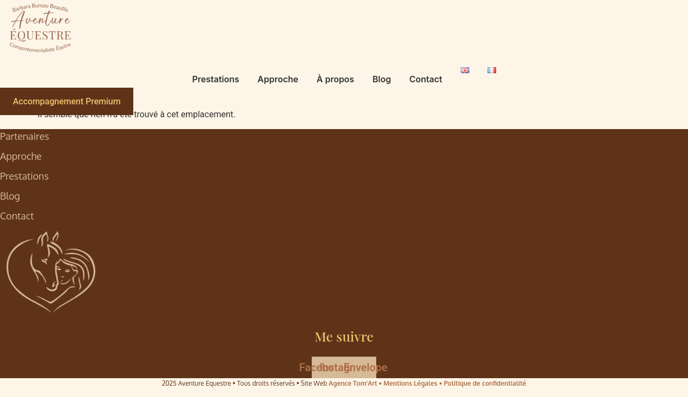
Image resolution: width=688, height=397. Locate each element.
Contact (425, 79)
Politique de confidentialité (485, 383)
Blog (381, 79)
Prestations (215, 79)
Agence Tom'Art (353, 383)
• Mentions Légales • (411, 383)
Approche (277, 79)
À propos (335, 79)
